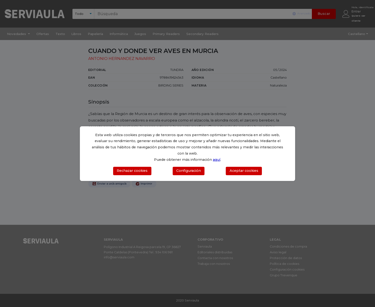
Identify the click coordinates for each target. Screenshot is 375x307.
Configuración (188, 170)
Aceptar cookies (244, 170)
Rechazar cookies (132, 170)
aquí (216, 159)
